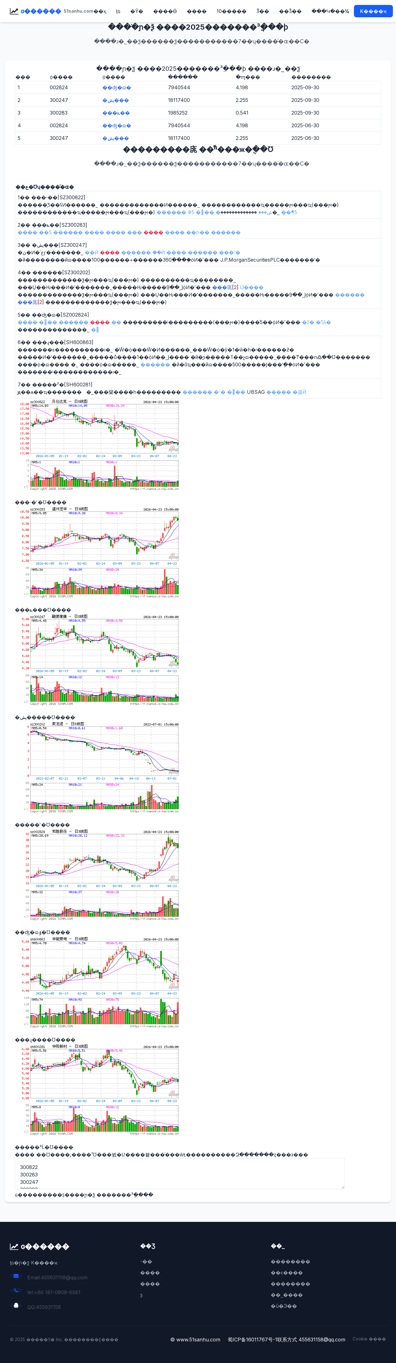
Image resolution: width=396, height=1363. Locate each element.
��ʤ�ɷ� (116, 87)
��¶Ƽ (289, 212)
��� (134, 232)
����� (278, 392)
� (95, 329)
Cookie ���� (369, 1338)
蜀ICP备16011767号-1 (252, 1339)
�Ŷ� (137, 11)
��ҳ (99, 11)
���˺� (229, 252)
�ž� (308, 322)
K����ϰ (373, 11)
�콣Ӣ (299, 392)
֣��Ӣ (159, 252)
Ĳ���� (252, 287)
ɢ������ (41, 11)
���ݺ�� (116, 113)
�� (116, 322)
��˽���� (287, 1295)
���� (197, 11)
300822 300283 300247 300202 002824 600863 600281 (180, 1173)
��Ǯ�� (290, 11)
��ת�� (197, 232)
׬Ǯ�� (262, 11)
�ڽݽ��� (115, 100)
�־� (220, 392)
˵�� (146, 1261)
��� (236, 392)
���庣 (222, 287)
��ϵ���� (287, 1272)
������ (171, 212)
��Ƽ (45, 232)
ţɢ (118, 11)
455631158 (48, 1307)
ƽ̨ (141, 1295)
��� (205, 212)
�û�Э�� (284, 1306)
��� (48, 322)
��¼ (342, 11)
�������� (290, 1261)
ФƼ (191, 212)
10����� (232, 11)
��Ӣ (91, 252)
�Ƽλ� (323, 322)
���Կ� (323, 11)
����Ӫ (165, 11)
